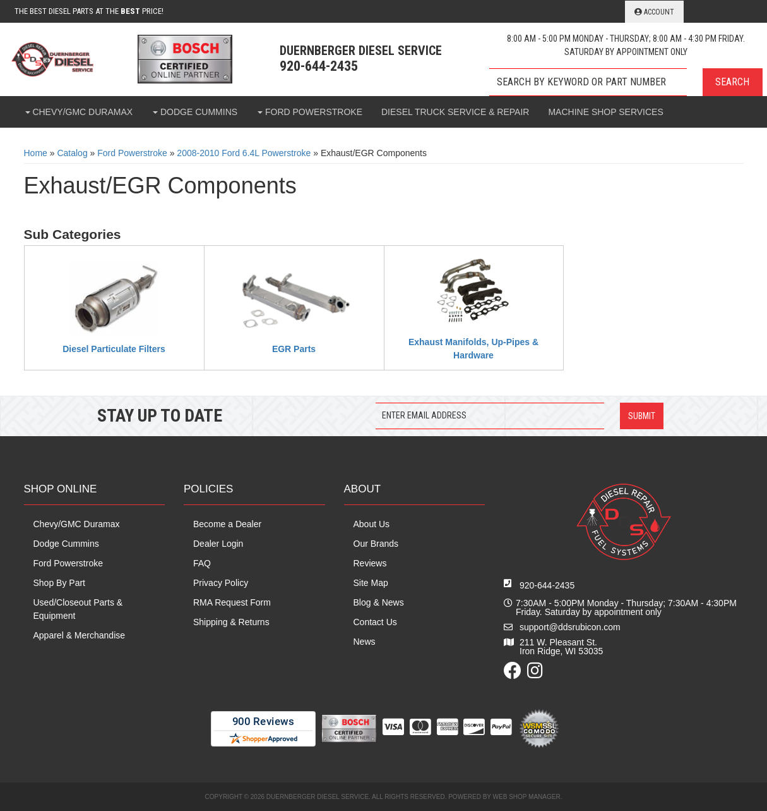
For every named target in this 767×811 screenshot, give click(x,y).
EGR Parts (294, 349)
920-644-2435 (547, 585)
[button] (626, 82)
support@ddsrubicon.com (570, 627)
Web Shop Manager (527, 796)
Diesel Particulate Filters (113, 349)
